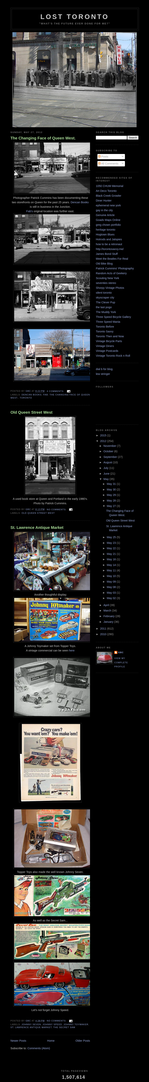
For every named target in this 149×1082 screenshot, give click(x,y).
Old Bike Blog (104, 263)
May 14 (112, 565)
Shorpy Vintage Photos (110, 287)
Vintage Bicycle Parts (109, 341)
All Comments (108, 163)
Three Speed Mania (108, 321)
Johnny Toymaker (76, 1024)
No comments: (57, 509)
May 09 (112, 581)
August (108, 462)
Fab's (29, 211)
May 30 (112, 489)
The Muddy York (106, 312)
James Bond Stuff (107, 253)
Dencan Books (80, 202)
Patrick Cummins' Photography (115, 268)
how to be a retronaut (109, 244)
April (106, 605)
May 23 (112, 542)
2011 (103, 628)
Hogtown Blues (105, 234)
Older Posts (82, 1040)
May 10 (112, 576)
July (106, 468)
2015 (103, 435)
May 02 (112, 598)
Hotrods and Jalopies (109, 239)
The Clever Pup (105, 302)
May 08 (112, 587)
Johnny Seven (31, 1024)
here (72, 650)
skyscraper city (105, 297)
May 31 (112, 483)
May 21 (112, 553)
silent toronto (104, 292)
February (109, 616)
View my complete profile (121, 662)
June (106, 473)
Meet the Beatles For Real (112, 258)
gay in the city (104, 210)
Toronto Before (105, 326)
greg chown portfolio (108, 224)
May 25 (112, 537)
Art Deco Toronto (106, 190)
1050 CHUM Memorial (109, 186)
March (107, 610)
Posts (103, 156)
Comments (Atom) (38, 1048)
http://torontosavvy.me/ (110, 249)
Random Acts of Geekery (111, 273)
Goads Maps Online (108, 219)
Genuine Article (105, 215)
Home (51, 1040)
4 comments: (56, 391)
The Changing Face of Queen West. (43, 138)
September (110, 456)
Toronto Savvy (104, 331)
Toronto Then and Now (110, 336)
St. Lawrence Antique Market (36, 527)
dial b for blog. (104, 369)
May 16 (112, 559)
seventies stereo (106, 283)
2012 (103, 441)
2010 (103, 634)
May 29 (112, 494)
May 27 (112, 506)
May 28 (112, 500)
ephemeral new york (108, 205)
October (108, 451)
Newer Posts (18, 1040)
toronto (26, 398)
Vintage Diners (105, 346)
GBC (121, 652)
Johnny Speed (52, 1024)
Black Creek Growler (108, 195)
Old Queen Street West (31, 412)
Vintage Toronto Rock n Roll (113, 355)
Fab (45, 395)
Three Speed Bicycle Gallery (113, 316)
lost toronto (74, 16)
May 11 (112, 570)
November (110, 445)
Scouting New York (107, 278)
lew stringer (103, 373)
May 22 (112, 548)
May (106, 479)
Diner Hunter (104, 200)
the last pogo (104, 307)
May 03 (112, 592)
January (108, 621)
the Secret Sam (64, 1027)
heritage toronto (105, 229)
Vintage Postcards (107, 350)
